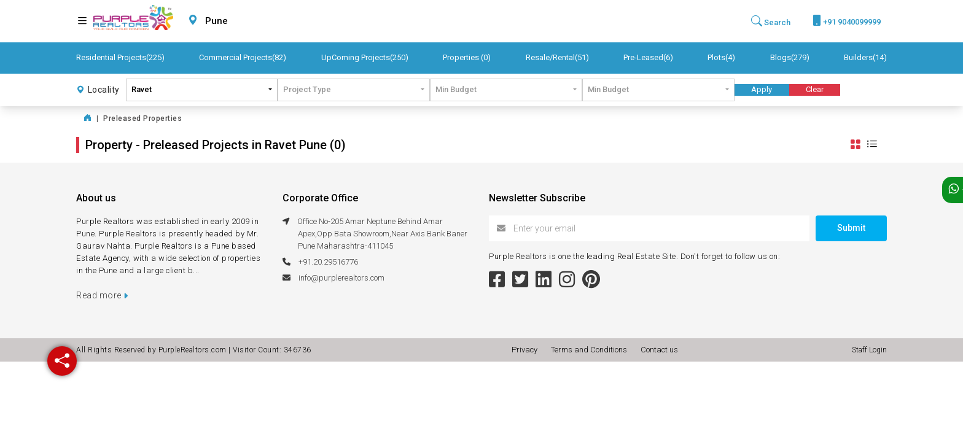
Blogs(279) (789, 57)
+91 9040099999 (847, 20)
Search (770, 21)
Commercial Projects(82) (242, 57)
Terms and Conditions (591, 349)
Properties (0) (467, 57)
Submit (851, 228)
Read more (102, 295)
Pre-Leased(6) (648, 57)
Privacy (526, 349)
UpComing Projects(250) (364, 57)
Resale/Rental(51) (557, 57)
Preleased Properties (142, 118)
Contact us (659, 349)
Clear (815, 89)
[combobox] (245, 21)
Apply (761, 89)
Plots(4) (721, 57)
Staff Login (869, 350)
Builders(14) (865, 57)
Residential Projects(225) (120, 57)
